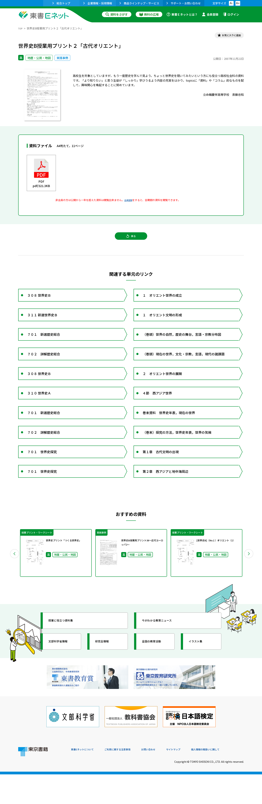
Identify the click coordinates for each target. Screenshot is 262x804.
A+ (238, 3)
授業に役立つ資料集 (65, 657)
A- (231, 3)
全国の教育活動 (155, 678)
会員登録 (210, 14)
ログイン (231, 14)
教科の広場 (149, 14)
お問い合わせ (161, 779)
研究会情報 (105, 678)
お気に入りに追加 (228, 36)
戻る (131, 240)
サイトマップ (189, 779)
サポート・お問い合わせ (183, 3)
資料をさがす (117, 14)
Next (249, 589)
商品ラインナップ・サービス (139, 3)
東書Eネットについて (85, 779)
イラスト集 (198, 678)
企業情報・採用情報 (97, 3)
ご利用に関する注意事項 (126, 779)
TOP (21, 28)
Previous (13, 589)
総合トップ (61, 3)
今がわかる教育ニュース (161, 657)
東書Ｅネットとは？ (182, 14)
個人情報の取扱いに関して (226, 779)
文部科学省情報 (61, 678)
